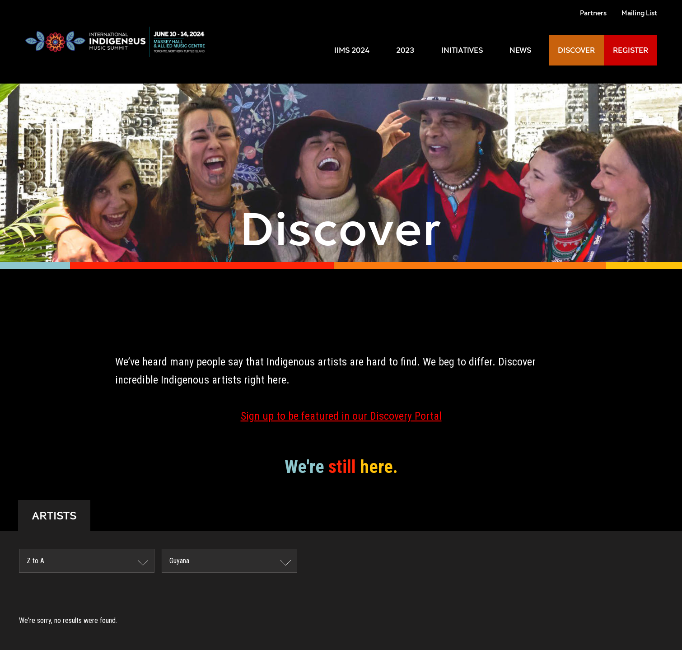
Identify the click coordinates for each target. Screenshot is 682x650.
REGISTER (630, 50)
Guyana (179, 560)
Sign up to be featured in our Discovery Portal (341, 416)
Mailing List (639, 13)
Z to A (35, 560)
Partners (593, 13)
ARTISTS (54, 515)
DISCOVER (576, 50)
